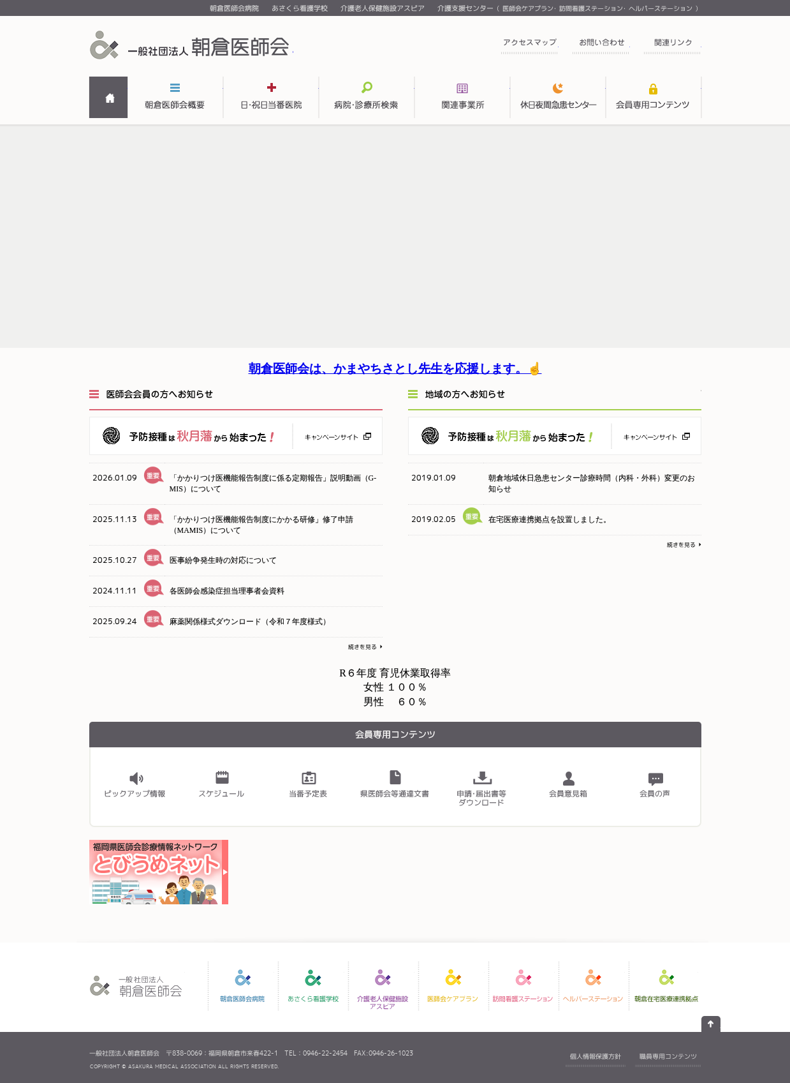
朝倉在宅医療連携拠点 (666, 986)
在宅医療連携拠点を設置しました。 (549, 519)
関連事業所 (462, 97)
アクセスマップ (529, 46)
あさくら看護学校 (300, 8)
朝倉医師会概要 (175, 97)
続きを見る (365, 647)
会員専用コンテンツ (653, 97)
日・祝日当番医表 (271, 97)
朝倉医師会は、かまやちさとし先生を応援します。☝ (395, 368)
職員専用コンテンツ (668, 1056)
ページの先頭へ (711, 1024)
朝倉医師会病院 (234, 8)
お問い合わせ (600, 46)
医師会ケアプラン (527, 8)
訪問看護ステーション (591, 8)
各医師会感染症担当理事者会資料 (227, 590)
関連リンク (672, 46)
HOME (108, 97)
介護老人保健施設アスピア (382, 8)
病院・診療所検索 (366, 97)
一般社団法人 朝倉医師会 (191, 45)
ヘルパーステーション (660, 8)
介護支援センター (465, 8)
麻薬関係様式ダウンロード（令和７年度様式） (250, 621)
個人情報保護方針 (595, 1056)
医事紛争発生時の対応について (223, 560)
